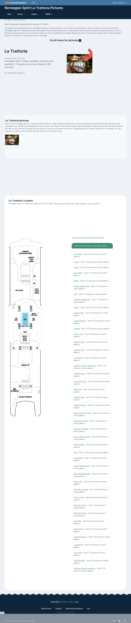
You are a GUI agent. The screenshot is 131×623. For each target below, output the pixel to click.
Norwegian (14, 24)
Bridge (76, 281)
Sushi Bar (77, 521)
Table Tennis (79, 529)
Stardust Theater (80, 505)
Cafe (75, 294)
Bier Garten (78, 273)
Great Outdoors (80, 321)
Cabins (34, 14)
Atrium (76, 262)
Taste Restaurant (80, 537)
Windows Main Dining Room (85, 568)
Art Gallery (78, 254)
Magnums (77, 389)
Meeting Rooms (80, 405)
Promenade (78, 458)
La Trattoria (78, 358)
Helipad (77, 329)
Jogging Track (79, 350)
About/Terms (46, 609)
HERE (23, 131)
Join (88, 609)
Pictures (36, 24)
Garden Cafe (79, 313)
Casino (76, 307)
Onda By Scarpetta (81, 429)
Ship (9, 14)
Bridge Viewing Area (81, 286)
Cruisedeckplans (17, 2)
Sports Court (79, 497)
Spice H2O (78, 482)
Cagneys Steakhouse (82, 300)
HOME (7, 24)
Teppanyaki (78, 545)
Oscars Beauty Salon (82, 437)
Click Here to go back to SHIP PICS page (88, 238)
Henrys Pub (78, 334)
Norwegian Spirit (26, 24)
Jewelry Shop (79, 342)
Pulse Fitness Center (82, 466)
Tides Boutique (79, 561)
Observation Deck (81, 421)
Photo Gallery (79, 445)
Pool (75, 452)
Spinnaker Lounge (81, 489)
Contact (58, 609)
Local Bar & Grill (80, 381)
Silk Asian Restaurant (82, 474)
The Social (78, 553)
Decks (20, 14)
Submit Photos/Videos (74, 609)
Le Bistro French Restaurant (85, 366)
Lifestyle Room (79, 374)
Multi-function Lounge (82, 413)
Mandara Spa (79, 397)
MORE (48, 14)
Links (33, 3)
